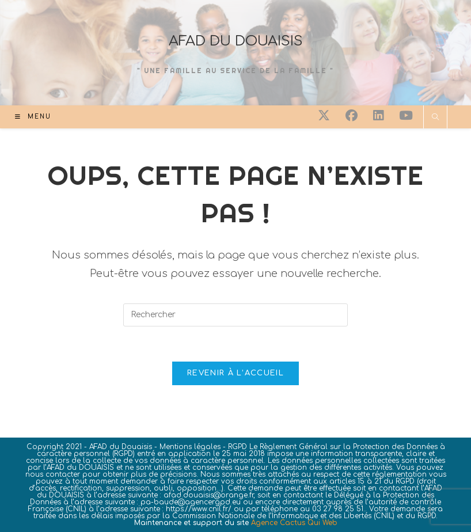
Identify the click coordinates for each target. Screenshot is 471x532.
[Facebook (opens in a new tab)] (351, 115)
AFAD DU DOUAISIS (236, 41)
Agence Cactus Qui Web (294, 523)
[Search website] (435, 118)
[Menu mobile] (33, 116)
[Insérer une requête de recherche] (235, 314)
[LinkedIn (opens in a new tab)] (378, 115)
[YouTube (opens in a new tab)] (405, 115)
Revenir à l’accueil (235, 373)
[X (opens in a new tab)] (324, 115)
